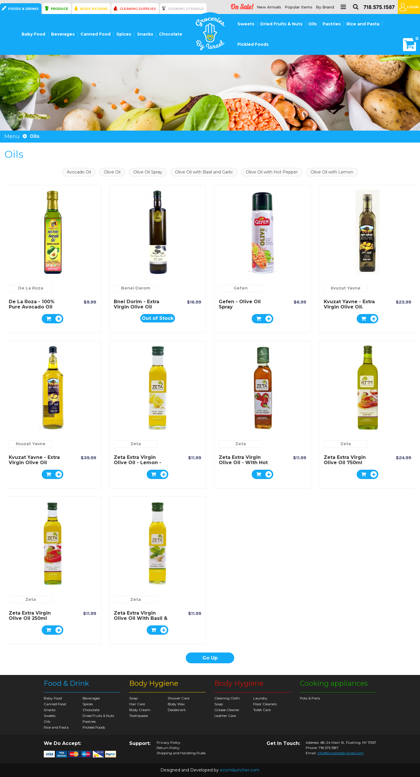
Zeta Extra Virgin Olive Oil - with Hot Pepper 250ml (243, 463)
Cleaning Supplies (138, 9)
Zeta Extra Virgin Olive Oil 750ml (345, 460)
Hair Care (137, 704)
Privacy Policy (169, 743)
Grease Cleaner (226, 710)
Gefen (241, 288)
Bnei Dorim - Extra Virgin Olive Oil (136, 304)
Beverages (63, 34)
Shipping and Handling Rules (181, 753)
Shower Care (178, 698)
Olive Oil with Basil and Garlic (204, 172)
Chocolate (170, 34)
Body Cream (139, 710)
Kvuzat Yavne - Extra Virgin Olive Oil (34, 460)
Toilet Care (262, 710)
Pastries (332, 24)
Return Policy (168, 748)
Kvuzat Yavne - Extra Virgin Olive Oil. (349, 304)
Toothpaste (138, 715)
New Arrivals (269, 7)
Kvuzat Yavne (345, 288)
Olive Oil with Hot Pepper (272, 172)
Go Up (210, 658)
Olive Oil (112, 172)
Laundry (260, 698)
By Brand (325, 7)
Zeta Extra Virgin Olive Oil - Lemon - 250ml (137, 463)
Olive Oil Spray (147, 172)
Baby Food (33, 34)
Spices (123, 34)
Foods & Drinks (23, 9)
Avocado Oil (79, 172)
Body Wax (176, 704)
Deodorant (177, 710)
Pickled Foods (253, 44)
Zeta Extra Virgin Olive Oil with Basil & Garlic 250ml (140, 618)
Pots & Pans (310, 698)
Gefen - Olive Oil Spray (240, 304)
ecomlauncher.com (240, 770)
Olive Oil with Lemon (332, 172)
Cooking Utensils (186, 9)
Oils (312, 24)
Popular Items (298, 7)
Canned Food (95, 34)
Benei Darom (135, 288)
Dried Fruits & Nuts (281, 24)
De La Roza (30, 288)
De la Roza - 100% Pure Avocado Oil (32, 304)
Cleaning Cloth (227, 698)
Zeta (135, 443)
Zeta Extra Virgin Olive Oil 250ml (30, 615)
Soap (133, 698)
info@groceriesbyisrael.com (340, 753)
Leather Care (225, 715)
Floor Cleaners (265, 704)
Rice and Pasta (362, 24)
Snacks (145, 34)
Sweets (245, 24)
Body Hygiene (94, 9)
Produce (59, 9)
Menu (12, 136)
